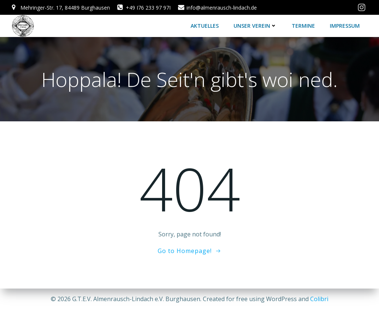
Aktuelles (205, 25)
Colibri (319, 299)
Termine (303, 25)
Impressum (345, 25)
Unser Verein (255, 25)
